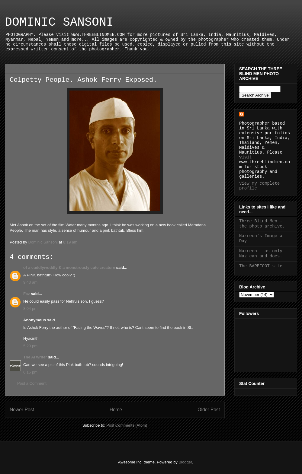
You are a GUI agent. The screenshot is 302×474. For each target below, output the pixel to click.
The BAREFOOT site (260, 266)
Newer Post (22, 409)
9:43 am (30, 282)
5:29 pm (30, 346)
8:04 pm (30, 308)
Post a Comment (32, 383)
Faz (26, 293)
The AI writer (35, 357)
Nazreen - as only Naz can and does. (260, 254)
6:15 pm (30, 372)
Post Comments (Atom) (126, 425)
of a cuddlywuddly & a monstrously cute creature (69, 267)
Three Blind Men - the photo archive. (262, 224)
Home (116, 409)
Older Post (209, 409)
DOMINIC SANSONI (59, 22)
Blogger (185, 462)
